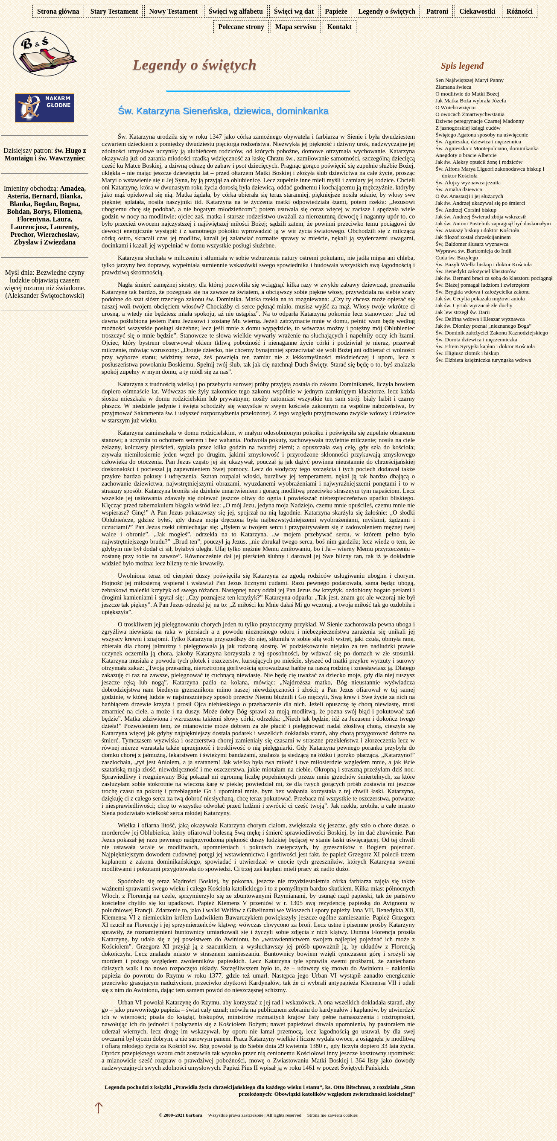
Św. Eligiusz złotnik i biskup (467, 353)
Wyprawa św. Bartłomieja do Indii (473, 250)
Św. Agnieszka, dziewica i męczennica (478, 141)
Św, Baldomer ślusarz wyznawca (471, 244)
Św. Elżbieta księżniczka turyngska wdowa (483, 360)
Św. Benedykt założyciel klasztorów (475, 271)
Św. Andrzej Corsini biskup (465, 210)
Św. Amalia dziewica (458, 189)
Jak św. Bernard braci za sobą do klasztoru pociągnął (494, 278)
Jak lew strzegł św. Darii (462, 312)
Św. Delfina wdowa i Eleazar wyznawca (480, 319)
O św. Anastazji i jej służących (469, 196)
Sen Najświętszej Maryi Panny (469, 80)
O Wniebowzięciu (455, 107)
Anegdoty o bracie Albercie (465, 155)
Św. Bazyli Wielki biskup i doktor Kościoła (483, 264)
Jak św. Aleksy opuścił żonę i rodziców (478, 162)
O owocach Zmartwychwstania (470, 114)
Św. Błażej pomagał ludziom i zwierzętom (482, 285)
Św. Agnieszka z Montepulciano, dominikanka (487, 148)
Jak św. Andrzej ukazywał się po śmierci (480, 203)
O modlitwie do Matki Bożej (467, 93)
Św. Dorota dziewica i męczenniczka (476, 339)
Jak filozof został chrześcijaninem (473, 237)
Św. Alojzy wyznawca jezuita (468, 182)
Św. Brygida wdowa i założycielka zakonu (482, 291)
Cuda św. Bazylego (456, 257)
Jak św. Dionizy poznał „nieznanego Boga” (483, 326)
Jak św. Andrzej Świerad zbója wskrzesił (480, 216)
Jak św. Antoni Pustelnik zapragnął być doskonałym (493, 223)
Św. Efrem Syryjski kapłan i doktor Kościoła (485, 346)
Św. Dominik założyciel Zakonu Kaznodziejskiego (491, 332)
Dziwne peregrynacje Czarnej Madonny (479, 121)
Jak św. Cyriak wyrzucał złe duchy (473, 305)
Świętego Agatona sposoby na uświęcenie (481, 134)
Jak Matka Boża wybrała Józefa (470, 100)
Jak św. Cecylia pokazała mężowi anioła (480, 298)
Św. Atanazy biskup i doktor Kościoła (477, 230)
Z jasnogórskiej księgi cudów (468, 128)
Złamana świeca (453, 87)
